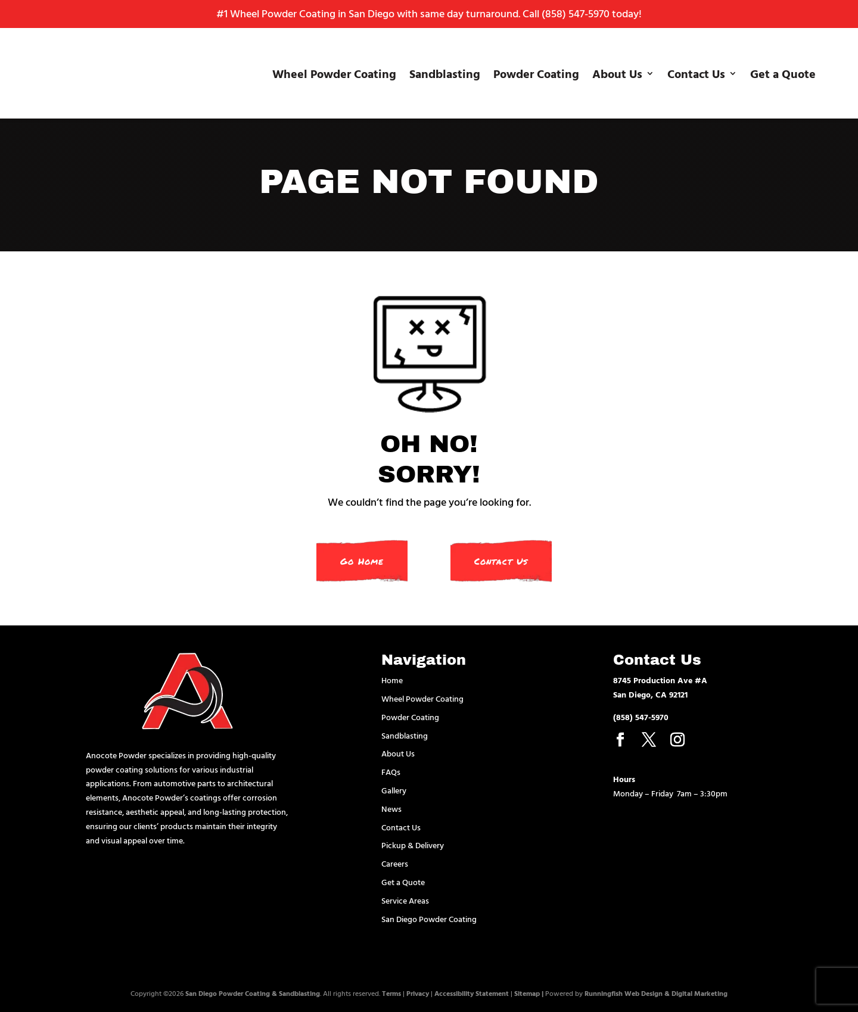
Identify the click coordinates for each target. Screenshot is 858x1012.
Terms (391, 993)
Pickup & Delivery (412, 845)
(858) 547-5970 (576, 13)
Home (392, 680)
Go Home (362, 561)
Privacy (417, 993)
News (391, 808)
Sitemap (527, 993)
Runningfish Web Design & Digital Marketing (656, 993)
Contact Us (696, 73)
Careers (394, 863)
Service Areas (405, 900)
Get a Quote (783, 73)
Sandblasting (444, 73)
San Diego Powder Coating (429, 919)
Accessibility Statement (471, 993)
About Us (617, 73)
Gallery (393, 790)
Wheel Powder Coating (334, 73)
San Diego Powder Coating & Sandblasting (252, 993)
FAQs (390, 771)
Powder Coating (536, 73)
